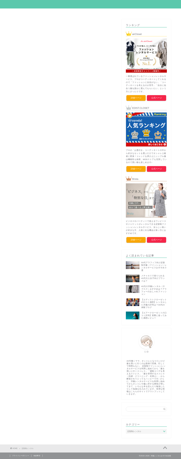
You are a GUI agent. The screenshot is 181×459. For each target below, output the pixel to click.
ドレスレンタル (104, 12)
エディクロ (56, 12)
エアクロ (38, 12)
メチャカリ (125, 12)
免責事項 (37, 455)
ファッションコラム (79, 12)
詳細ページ (136, 98)
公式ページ (156, 98)
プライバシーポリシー (20, 455)
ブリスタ (142, 12)
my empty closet (90, 4)
